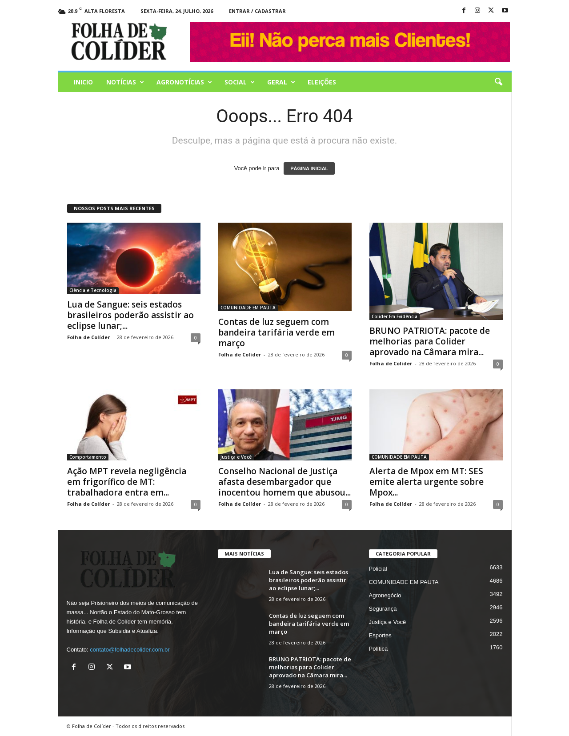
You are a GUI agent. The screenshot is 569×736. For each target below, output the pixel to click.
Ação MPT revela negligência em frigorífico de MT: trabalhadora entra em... (126, 481)
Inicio (83, 82)
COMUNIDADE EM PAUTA (248, 307)
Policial (378, 568)
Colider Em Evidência (394, 316)
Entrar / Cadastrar (257, 11)
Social (239, 82)
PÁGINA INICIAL (309, 168)
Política (378, 648)
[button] (498, 82)
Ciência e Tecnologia (92, 290)
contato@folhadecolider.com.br (129, 649)
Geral (281, 82)
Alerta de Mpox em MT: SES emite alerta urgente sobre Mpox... (426, 481)
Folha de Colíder (88, 337)
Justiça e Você (236, 457)
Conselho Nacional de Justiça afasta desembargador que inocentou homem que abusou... (284, 481)
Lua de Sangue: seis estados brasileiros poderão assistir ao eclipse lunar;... (130, 315)
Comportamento (87, 457)
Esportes (380, 635)
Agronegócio (385, 595)
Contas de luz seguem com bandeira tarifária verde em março (276, 332)
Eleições (322, 82)
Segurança (383, 608)
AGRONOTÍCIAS (184, 82)
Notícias (125, 82)
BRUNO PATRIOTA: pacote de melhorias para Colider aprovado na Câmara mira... (429, 341)
